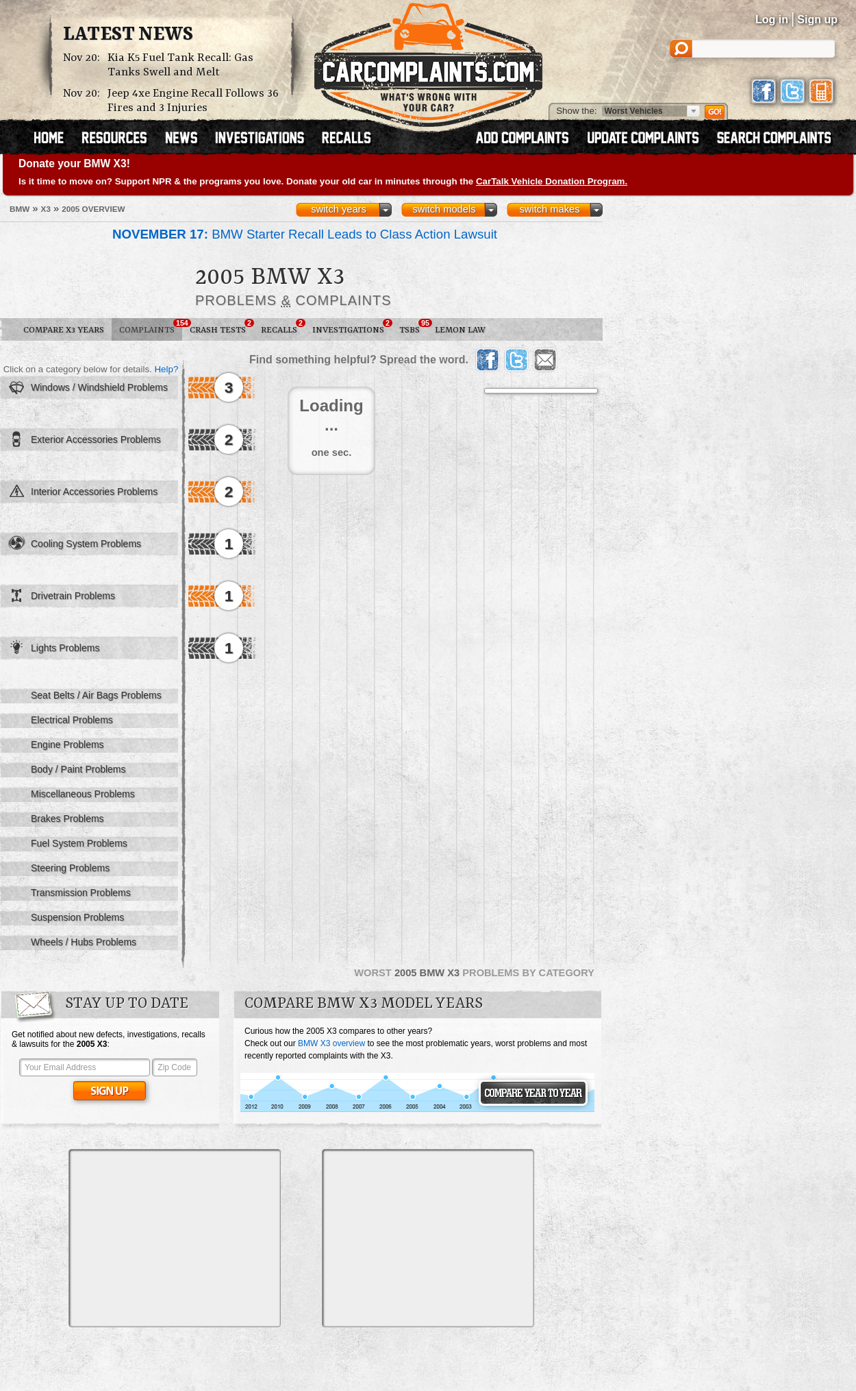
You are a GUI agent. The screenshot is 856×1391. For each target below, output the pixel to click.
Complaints (150, 327)
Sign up (817, 19)
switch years (338, 209)
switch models (443, 209)
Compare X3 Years (63, 330)
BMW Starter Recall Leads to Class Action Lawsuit (304, 234)
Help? (166, 369)
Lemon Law (460, 330)
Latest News (128, 35)
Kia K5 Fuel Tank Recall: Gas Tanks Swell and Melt (180, 65)
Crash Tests (221, 327)
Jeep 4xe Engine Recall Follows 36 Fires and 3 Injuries (193, 100)
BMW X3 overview (331, 1043)
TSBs (413, 327)
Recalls (283, 327)
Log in (771, 19)
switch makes (550, 209)
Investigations (352, 327)
